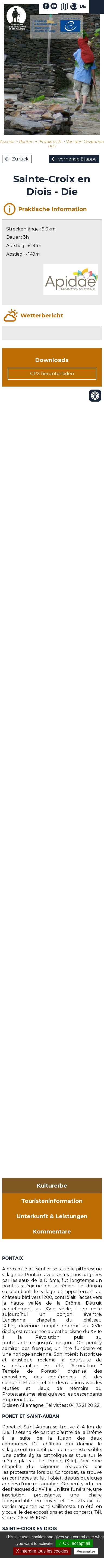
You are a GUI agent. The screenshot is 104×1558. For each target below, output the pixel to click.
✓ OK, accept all (74, 1543)
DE (83, 6)
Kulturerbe (52, 1185)
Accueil (7, 141)
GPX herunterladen (52, 373)
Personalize (86, 1551)
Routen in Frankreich (40, 141)
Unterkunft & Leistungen (51, 1216)
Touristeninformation (52, 1201)
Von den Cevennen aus (76, 143)
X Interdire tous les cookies (42, 1551)
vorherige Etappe (77, 159)
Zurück (20, 159)
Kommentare (52, 1231)
